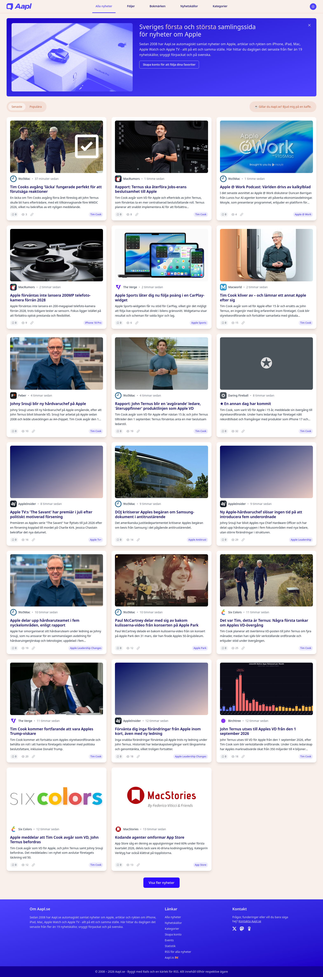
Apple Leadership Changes (85, 648)
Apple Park (200, 648)
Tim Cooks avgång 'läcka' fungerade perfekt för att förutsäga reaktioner (56, 189)
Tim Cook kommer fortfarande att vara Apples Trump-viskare (51, 731)
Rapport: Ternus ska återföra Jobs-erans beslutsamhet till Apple (150, 189)
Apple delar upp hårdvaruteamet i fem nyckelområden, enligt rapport (44, 623)
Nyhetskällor (189, 6)
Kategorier (220, 6)
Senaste (17, 107)
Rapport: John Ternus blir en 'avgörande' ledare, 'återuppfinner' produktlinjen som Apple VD (158, 406)
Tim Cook (95, 214)
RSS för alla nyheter (178, 952)
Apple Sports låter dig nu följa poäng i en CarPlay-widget (159, 297)
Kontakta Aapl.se (250, 921)
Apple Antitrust (197, 539)
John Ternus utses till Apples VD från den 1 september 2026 (258, 731)
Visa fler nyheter (161, 882)
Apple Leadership (301, 539)
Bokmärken (157, 6)
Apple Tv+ (96, 539)
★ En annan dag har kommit (245, 403)
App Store (200, 865)
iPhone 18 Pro (93, 322)
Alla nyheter (104, 6)
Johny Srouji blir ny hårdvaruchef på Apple (48, 403)
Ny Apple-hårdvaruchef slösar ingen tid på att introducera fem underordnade (261, 514)
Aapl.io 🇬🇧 (171, 957)
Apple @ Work (303, 214)
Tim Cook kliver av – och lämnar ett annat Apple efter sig (263, 297)
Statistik (170, 946)
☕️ (282, 107)
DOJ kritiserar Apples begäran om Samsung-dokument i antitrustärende (154, 514)
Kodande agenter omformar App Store (149, 837)
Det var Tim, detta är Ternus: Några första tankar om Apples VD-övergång (264, 623)
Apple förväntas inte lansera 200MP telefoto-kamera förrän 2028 (50, 297)
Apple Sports (198, 322)
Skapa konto (173, 934)
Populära (35, 107)
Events (169, 940)
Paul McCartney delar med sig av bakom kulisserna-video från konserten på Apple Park (156, 623)
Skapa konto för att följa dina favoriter (169, 64)
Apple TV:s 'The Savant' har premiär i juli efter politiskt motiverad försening (51, 514)
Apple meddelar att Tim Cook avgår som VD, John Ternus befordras (54, 839)
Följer (131, 6)
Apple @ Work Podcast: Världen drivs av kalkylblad (265, 186)
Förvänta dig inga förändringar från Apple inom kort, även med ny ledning (158, 731)
